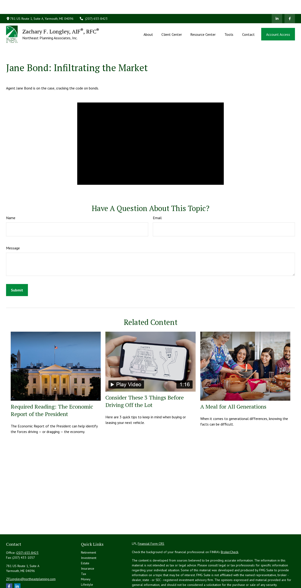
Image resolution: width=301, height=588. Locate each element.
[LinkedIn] (277, 4)
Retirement (88, 531)
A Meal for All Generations (233, 385)
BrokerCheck (229, 531)
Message (13, 227)
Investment (88, 537)
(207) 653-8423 (93, 5)
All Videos (88, 574)
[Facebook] (289, 4)
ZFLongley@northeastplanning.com (31, 558)
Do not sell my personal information (268, 577)
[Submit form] (17, 269)
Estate (85, 542)
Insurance (87, 547)
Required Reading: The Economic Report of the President (52, 389)
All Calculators (91, 580)
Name (10, 197)
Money (85, 558)
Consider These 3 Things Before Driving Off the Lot (144, 380)
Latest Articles (90, 569)
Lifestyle (87, 564)
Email (157, 197)
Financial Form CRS (151, 523)
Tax (83, 553)
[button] (148, 20)
